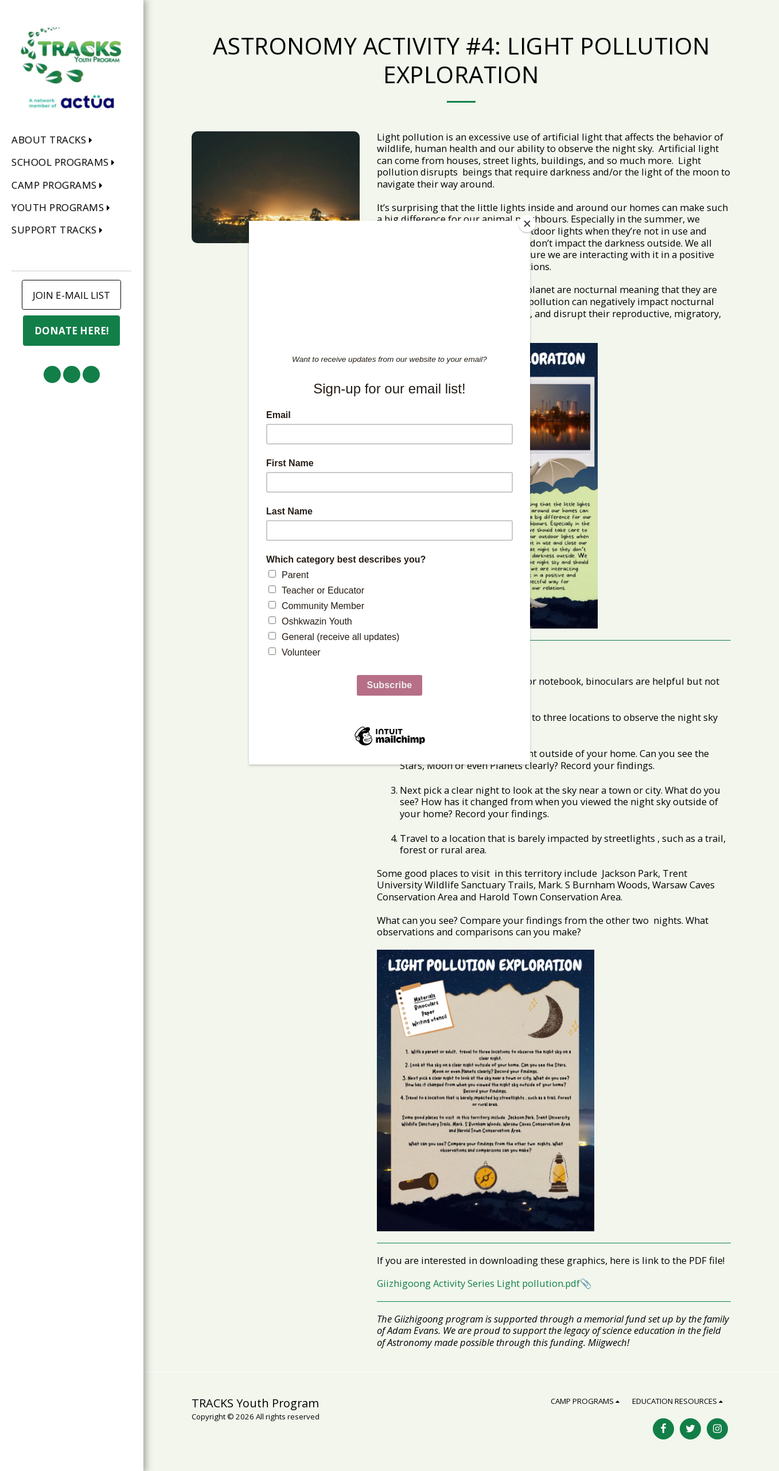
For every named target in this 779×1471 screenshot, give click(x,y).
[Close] (527, 223)
